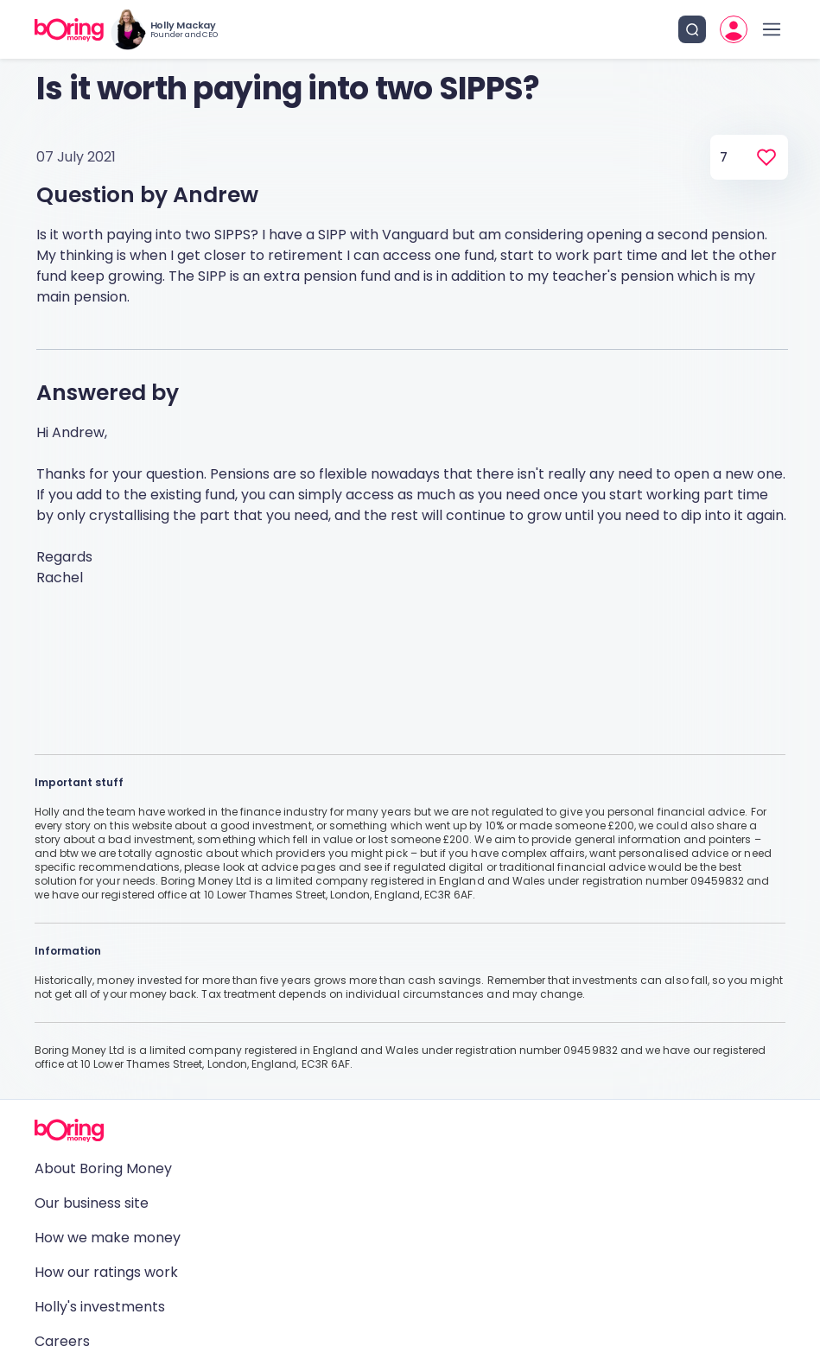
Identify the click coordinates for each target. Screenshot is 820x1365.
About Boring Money (103, 1168)
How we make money (108, 1238)
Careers (62, 1341)
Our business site (92, 1203)
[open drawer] (771, 29)
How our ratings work (106, 1272)
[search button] (692, 29)
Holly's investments (100, 1307)
